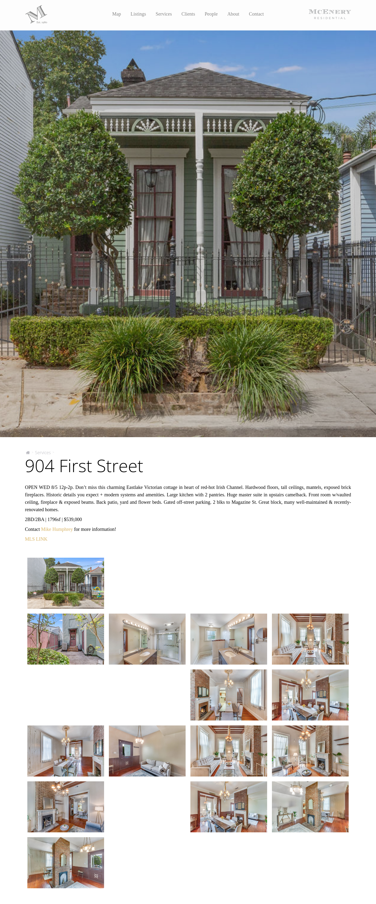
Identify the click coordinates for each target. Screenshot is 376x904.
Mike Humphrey (57, 529)
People (211, 14)
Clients (188, 14)
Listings (138, 14)
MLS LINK (36, 539)
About (233, 14)
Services (164, 14)
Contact (256, 14)
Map (116, 14)
